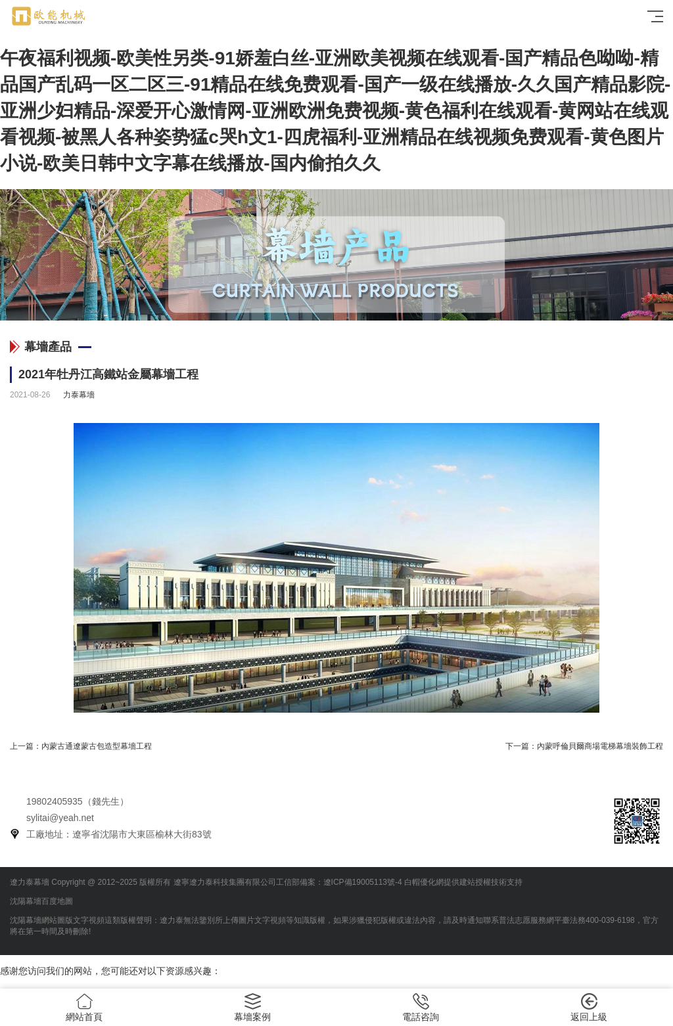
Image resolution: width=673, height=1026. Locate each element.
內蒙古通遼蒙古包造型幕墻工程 (96, 746)
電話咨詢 (420, 1007)
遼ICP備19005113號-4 (362, 882)
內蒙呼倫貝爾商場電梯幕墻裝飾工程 (600, 746)
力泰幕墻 (79, 394)
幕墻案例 (252, 1007)
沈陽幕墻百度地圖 (41, 901)
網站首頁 (84, 1007)
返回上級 (589, 1007)
